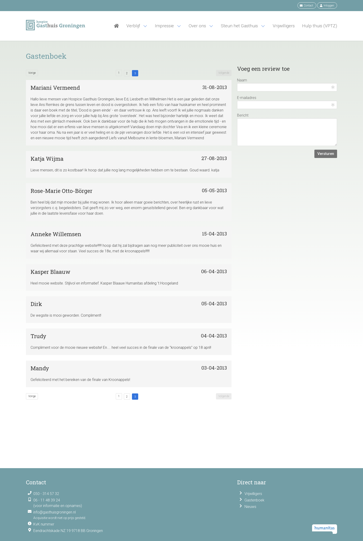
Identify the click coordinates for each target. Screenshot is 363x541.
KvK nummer (43, 524)
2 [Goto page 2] (127, 73)
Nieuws (250, 506)
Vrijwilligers (253, 494)
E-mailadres (246, 98)
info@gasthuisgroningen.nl (54, 512)
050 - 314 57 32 (46, 494)
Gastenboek (254, 500)
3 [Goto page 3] (135, 73)
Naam (242, 80)
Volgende (223, 72)
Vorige (32, 72)
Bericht (242, 115)
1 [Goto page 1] (119, 72)
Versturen (325, 153)
